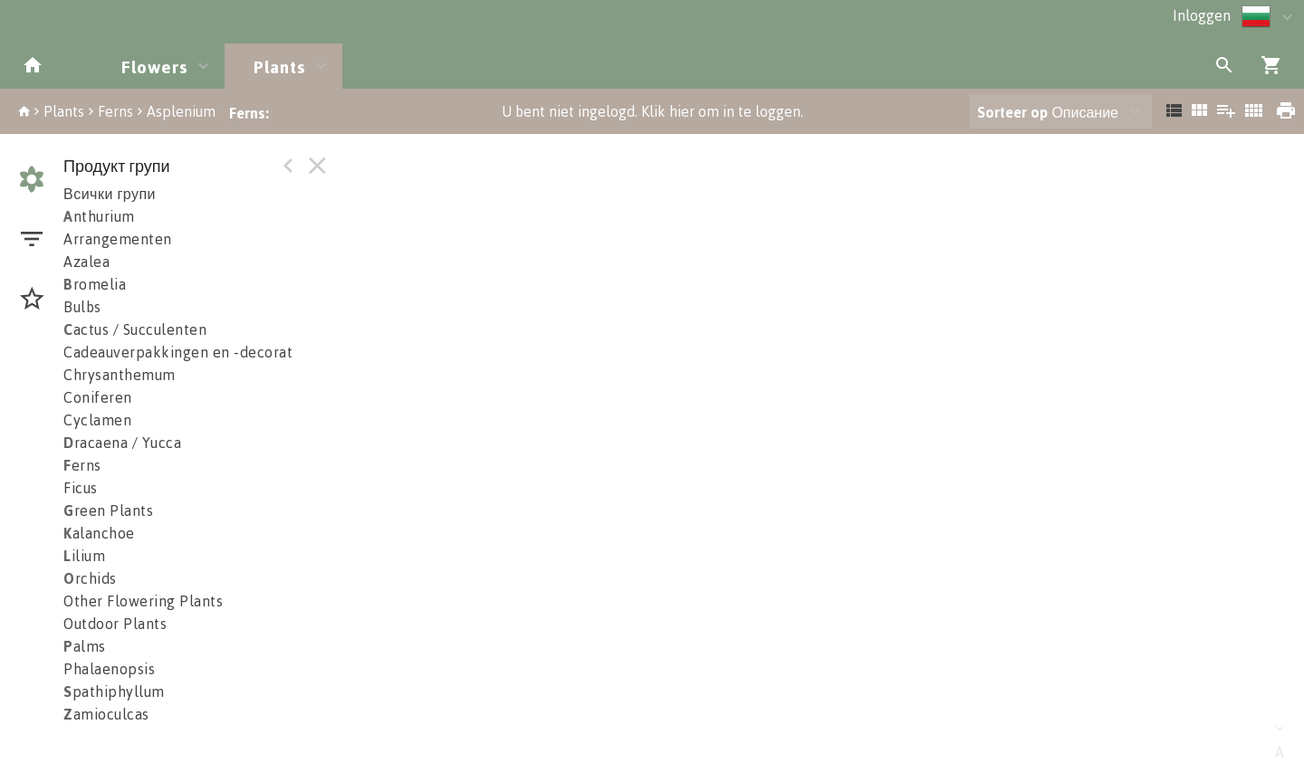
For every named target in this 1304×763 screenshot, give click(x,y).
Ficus (80, 488)
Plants (280, 66)
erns (82, 465)
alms (84, 646)
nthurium (99, 216)
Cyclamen (97, 420)
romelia (94, 284)
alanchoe (99, 533)
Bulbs (82, 307)
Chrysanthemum (119, 375)
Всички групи (109, 194)
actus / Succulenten (134, 329)
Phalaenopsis (109, 669)
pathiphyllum (114, 691)
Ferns (115, 111)
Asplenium (181, 111)
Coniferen (97, 397)
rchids (90, 578)
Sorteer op (1012, 112)
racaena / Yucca (122, 443)
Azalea (86, 262)
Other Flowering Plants (143, 601)
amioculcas (106, 714)
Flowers (154, 66)
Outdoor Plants (115, 624)
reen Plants (108, 510)
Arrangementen (117, 239)
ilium (84, 556)
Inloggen (1202, 15)
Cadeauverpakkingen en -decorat (177, 352)
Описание (1047, 112)
